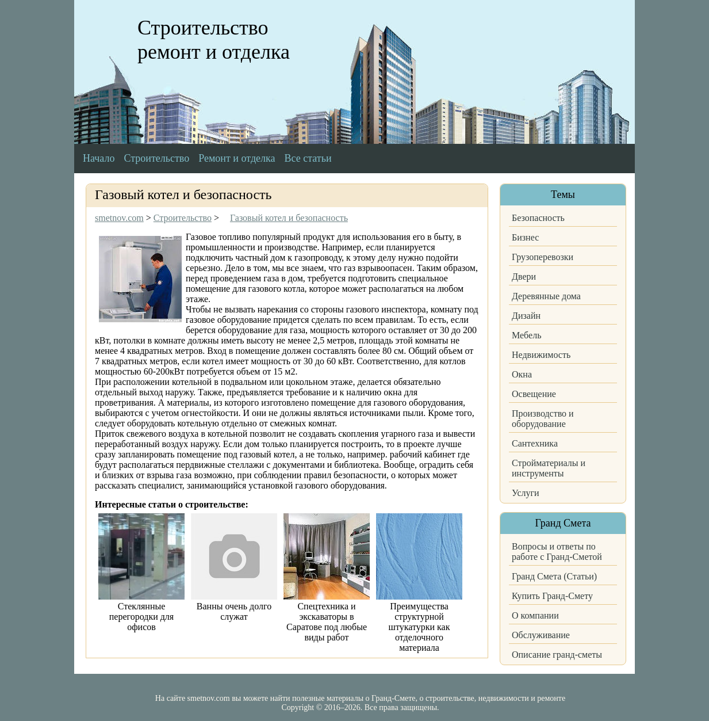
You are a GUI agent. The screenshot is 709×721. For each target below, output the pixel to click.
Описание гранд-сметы (557, 654)
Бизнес (525, 237)
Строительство (156, 158)
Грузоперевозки (542, 257)
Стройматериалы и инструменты (548, 468)
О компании (535, 615)
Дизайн (526, 316)
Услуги (525, 493)
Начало (98, 158)
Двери (524, 276)
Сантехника (535, 443)
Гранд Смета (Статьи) (554, 576)
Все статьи (308, 158)
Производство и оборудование (543, 419)
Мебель (526, 335)
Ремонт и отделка (236, 158)
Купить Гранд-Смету (552, 596)
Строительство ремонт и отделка (213, 39)
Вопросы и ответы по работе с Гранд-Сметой (557, 551)
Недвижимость (541, 355)
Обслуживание (541, 635)
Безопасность (538, 218)
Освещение (534, 394)
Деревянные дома (546, 296)
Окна (522, 374)
